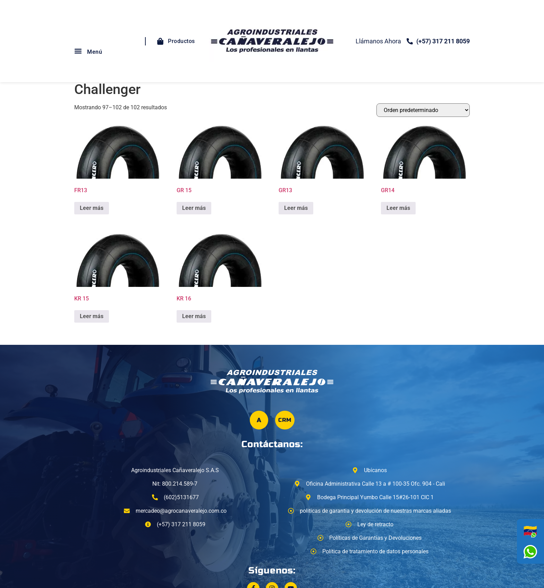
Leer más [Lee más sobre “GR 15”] (194, 208)
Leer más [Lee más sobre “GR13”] (296, 208)
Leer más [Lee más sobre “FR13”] (91, 208)
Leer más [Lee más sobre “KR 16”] (194, 316)
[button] (78, 51)
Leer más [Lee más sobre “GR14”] (398, 208)
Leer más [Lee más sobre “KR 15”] (91, 316)
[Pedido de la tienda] (423, 110)
